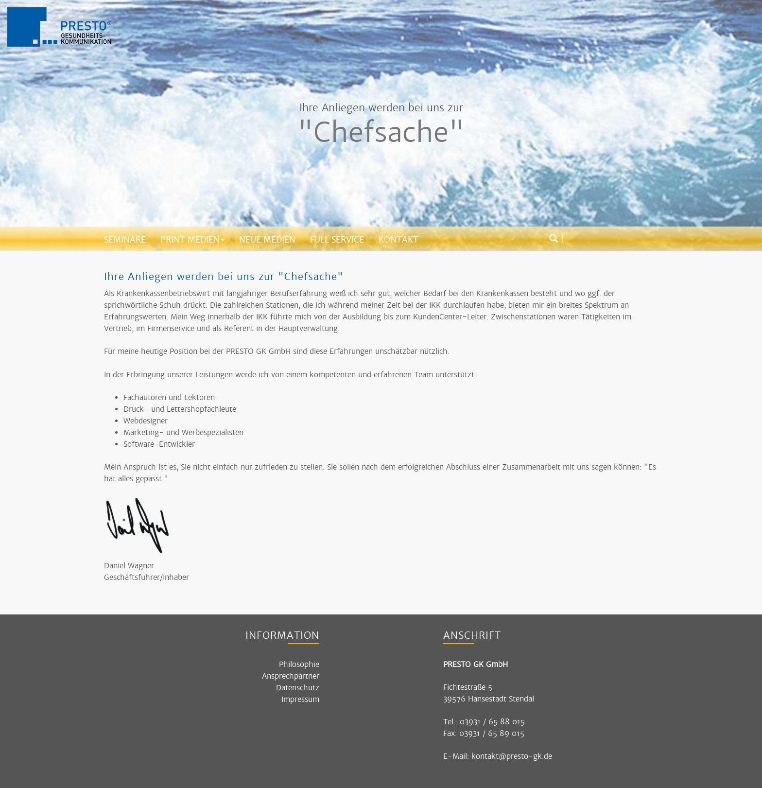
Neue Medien (267, 239)
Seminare (125, 239)
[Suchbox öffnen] (553, 239)
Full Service (337, 239)
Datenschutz (297, 687)
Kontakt (398, 239)
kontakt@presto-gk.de (511, 756)
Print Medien (192, 239)
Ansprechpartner (290, 676)
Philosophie (299, 664)
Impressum (300, 699)
